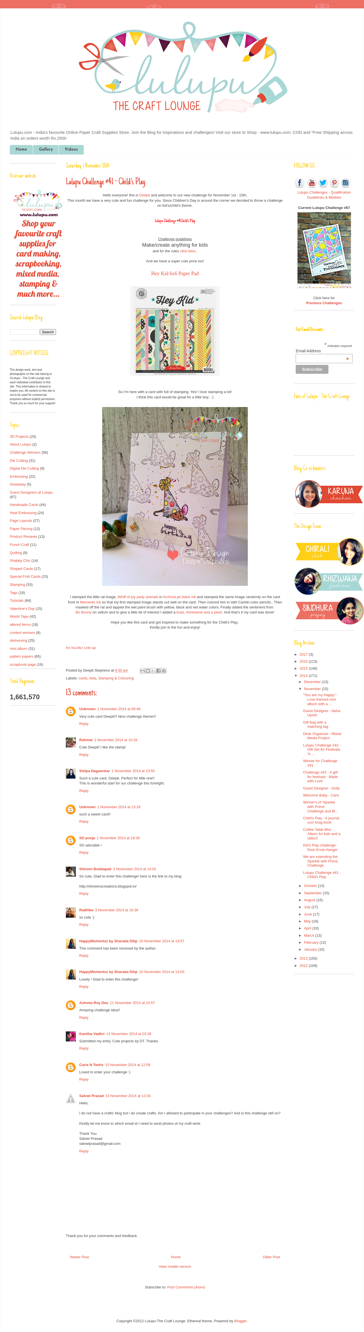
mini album (18, 648)
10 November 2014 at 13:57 (161, 941)
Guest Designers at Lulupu (31, 492)
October (311, 886)
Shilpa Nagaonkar (94, 771)
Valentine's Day (22, 608)
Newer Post (79, 1257)
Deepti (144, 195)
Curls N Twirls (91, 1065)
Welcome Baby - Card (321, 795)
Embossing (19, 476)
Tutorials (17, 600)
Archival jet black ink (179, 597)
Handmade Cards (24, 505)
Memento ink (91, 602)
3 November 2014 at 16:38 (116, 910)
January (311, 949)
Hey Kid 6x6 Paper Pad (175, 273)
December (313, 682)
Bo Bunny (83, 612)
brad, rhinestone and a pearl (199, 612)
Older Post (271, 1257)
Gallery (46, 150)
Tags (13, 593)
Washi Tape (19, 616)
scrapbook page (23, 664)
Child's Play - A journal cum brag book (321, 820)
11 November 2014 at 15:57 (132, 1003)
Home (21, 150)
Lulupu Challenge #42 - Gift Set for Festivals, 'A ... (322, 749)
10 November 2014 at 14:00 (161, 972)
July (308, 907)
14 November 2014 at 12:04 (127, 1096)
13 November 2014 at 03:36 (128, 1034)
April (308, 928)
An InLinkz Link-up (81, 648)
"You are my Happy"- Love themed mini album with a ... (320, 699)
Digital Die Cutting (24, 468)
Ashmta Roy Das (93, 1003)
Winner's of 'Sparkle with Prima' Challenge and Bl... (320, 806)
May (308, 921)
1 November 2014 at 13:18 (119, 807)
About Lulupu (20, 444)
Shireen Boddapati (95, 869)
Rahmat (86, 740)
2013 (304, 958)
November (313, 689)
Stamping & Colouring (116, 678)
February (312, 942)
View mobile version (175, 1266)
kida (93, 678)
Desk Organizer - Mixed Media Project (322, 736)
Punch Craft (19, 545)
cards (83, 678)
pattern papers (21, 656)
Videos (71, 150)
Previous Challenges (324, 303)
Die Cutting (19, 460)
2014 (304, 676)
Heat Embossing (23, 513)
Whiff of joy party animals (138, 597)
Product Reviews (23, 536)
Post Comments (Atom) (186, 1287)
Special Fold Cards (25, 576)
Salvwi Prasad (91, 1096)
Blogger (240, 1321)
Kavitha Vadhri (91, 1034)
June (308, 914)
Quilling (16, 553)
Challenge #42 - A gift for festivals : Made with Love (320, 776)
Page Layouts (21, 520)
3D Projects (19, 436)
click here (187, 251)
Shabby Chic (20, 560)
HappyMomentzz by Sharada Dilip (108, 941)
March (309, 935)
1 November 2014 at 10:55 (133, 771)
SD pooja (87, 838)
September (313, 893)
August (310, 900)
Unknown (87, 709)
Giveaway (18, 484)
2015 (304, 668)
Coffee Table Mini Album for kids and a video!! (321, 833)
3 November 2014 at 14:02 (134, 869)
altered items (20, 624)
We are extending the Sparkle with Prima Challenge (320, 861)
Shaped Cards (21, 569)
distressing (18, 640)
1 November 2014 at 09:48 (119, 709)
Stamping (17, 584)
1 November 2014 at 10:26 (115, 740)
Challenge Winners (25, 452)
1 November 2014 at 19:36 (118, 838)
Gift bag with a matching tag (315, 724)
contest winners (22, 633)
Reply (83, 724)
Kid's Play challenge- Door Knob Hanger (320, 847)
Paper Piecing (21, 529)
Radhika (86, 910)
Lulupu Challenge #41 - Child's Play (321, 874)
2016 (304, 661)
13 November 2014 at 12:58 (127, 1065)
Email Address (322, 351)
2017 (304, 654)
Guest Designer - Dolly (321, 788)
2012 (304, 966)
